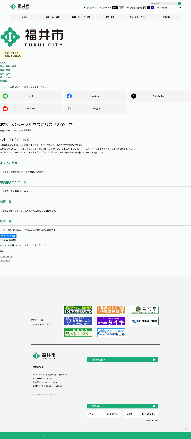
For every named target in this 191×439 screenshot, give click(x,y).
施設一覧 (6, 221)
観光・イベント (7, 77)
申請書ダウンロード (13, 182)
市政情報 (166, 17)
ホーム (3, 87)
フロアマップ (48, 378)
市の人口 (96, 406)
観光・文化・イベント (138, 17)
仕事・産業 (109, 17)
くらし (24, 17)
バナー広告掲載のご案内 (40, 324)
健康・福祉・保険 (53, 17)
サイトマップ (37, 395)
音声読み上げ (92, 8)
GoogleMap (37, 378)
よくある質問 (9, 162)
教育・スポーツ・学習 (81, 17)
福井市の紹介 (98, 359)
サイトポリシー (51, 395)
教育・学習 (5, 70)
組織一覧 (6, 201)
